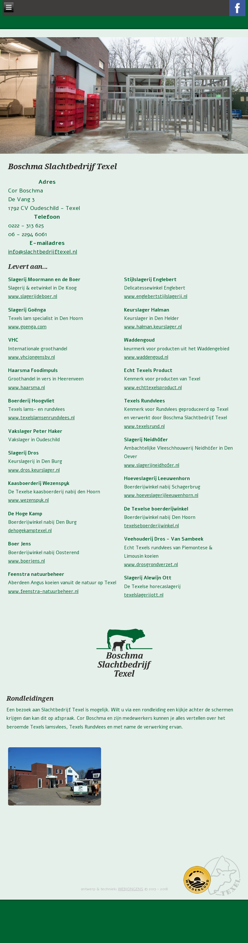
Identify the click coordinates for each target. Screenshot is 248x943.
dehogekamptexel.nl (30, 530)
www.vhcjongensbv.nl (31, 357)
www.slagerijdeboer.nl (32, 296)
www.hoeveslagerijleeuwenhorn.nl (161, 495)
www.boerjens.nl (26, 561)
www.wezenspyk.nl (28, 500)
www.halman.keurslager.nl (153, 326)
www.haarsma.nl (26, 387)
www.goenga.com (27, 326)
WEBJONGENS (130, 889)
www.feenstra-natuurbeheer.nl (43, 591)
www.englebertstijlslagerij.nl (155, 296)
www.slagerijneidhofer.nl (151, 465)
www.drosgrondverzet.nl (151, 564)
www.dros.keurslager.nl (34, 470)
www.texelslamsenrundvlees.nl (41, 417)
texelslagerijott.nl (143, 595)
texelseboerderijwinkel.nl (151, 525)
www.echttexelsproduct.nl (153, 387)
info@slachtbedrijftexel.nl (42, 252)
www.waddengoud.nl (146, 357)
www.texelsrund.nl (144, 426)
